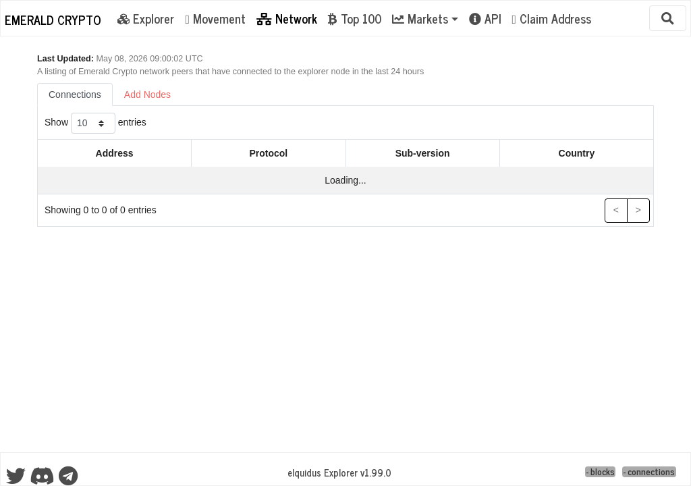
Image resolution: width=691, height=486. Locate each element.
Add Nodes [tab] (147, 94)
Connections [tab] (75, 94)
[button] (425, 18)
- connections (649, 472)
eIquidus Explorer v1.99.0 (339, 472)
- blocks (600, 472)
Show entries (95, 123)
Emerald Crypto (53, 19)
